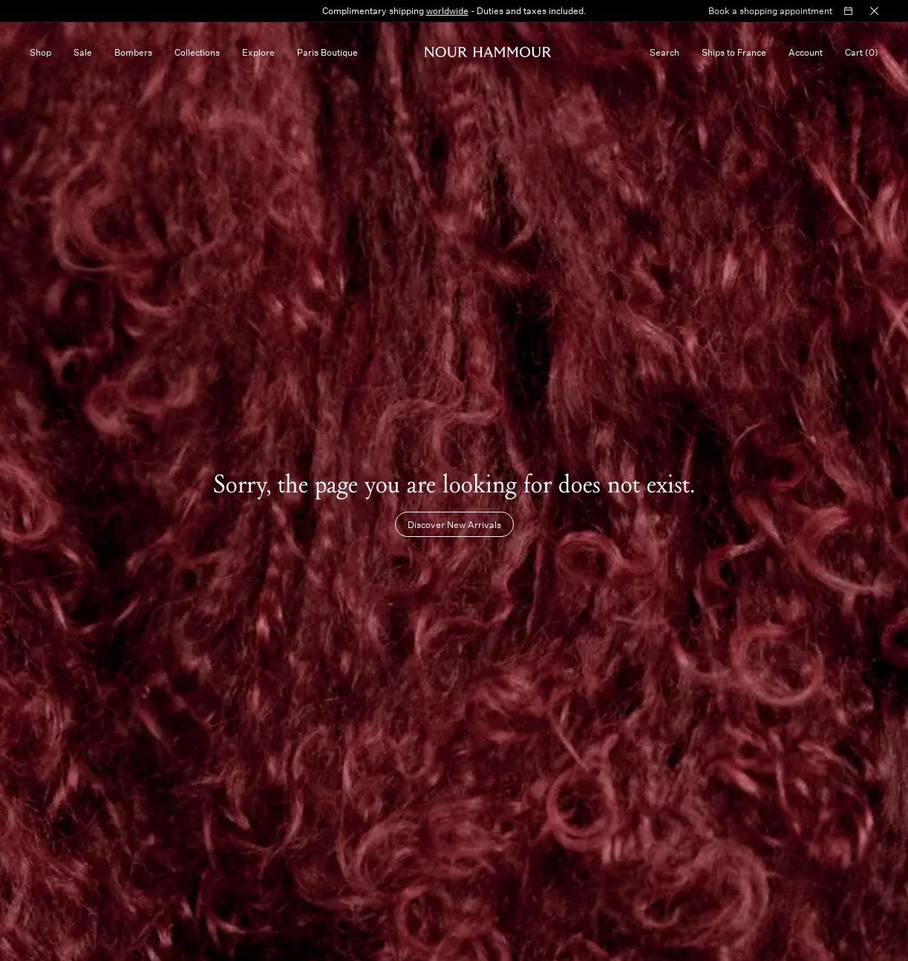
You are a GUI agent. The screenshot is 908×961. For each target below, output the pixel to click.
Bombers (133, 52)
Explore (258, 52)
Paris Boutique (327, 52)
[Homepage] (488, 52)
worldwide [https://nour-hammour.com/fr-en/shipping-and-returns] (447, 10)
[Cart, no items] (861, 52)
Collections (197, 52)
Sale (83, 52)
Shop (40, 52)
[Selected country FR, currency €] (734, 52)
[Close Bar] (874, 11)
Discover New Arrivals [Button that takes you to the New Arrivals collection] (454, 524)
